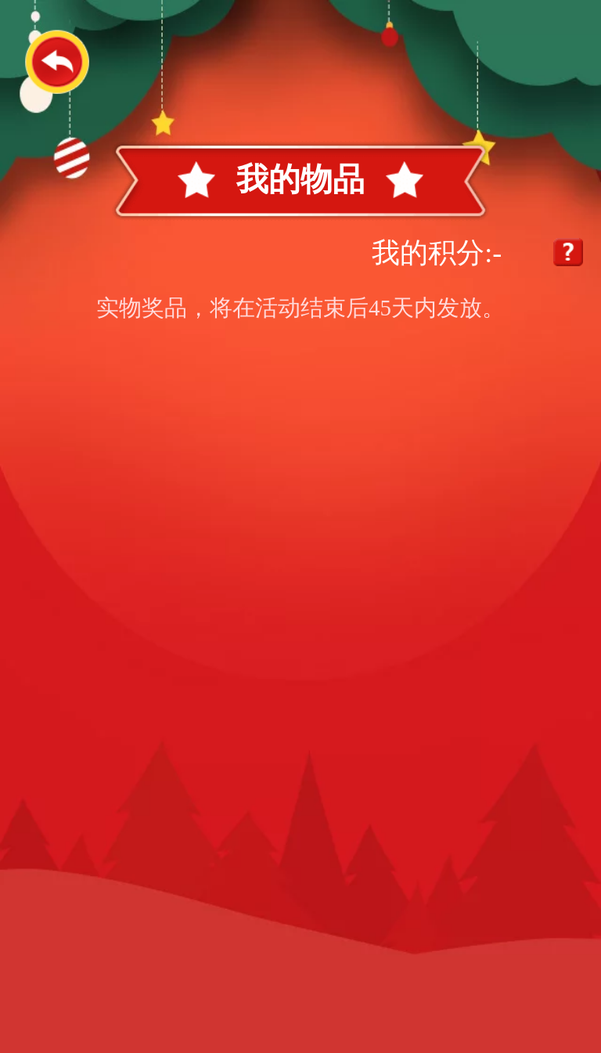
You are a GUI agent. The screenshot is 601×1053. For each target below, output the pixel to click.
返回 (57, 61)
